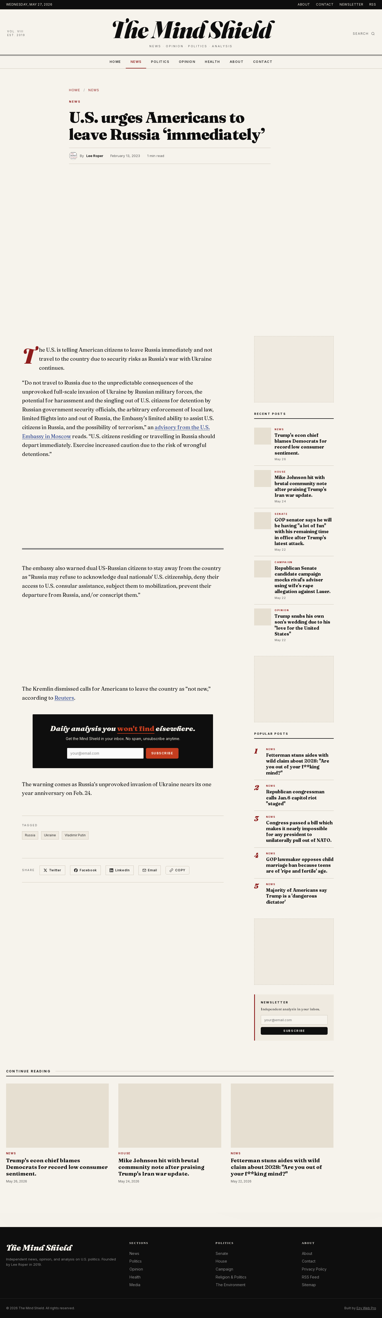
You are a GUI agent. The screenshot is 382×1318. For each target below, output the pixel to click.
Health (212, 62)
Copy (178, 870)
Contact (324, 4)
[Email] (105, 753)
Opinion (187, 62)
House (221, 1261)
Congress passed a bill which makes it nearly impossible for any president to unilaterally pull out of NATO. (299, 831)
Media (134, 1284)
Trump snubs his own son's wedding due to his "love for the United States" (302, 625)
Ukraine (50, 835)
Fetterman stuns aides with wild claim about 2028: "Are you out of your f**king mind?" (297, 764)
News (136, 62)
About (304, 4)
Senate (222, 1253)
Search (364, 34)
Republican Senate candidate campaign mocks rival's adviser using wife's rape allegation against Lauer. (303, 579)
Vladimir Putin (75, 835)
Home (115, 62)
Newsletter (351, 4)
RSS (372, 4)
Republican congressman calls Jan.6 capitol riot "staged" (295, 797)
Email (149, 870)
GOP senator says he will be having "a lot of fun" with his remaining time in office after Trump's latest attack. (303, 531)
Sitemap (309, 1284)
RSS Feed (310, 1277)
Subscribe (162, 753)
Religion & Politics (231, 1277)
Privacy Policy (314, 1269)
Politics (160, 62)
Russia (30, 835)
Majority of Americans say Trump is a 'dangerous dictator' (296, 895)
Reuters (64, 698)
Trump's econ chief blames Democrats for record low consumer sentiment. (301, 444)
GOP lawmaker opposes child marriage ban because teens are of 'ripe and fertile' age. (299, 865)
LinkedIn (120, 870)
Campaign (224, 1269)
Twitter (52, 870)
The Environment (230, 1284)
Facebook (85, 870)
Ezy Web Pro (366, 1308)
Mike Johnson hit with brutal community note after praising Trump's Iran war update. (301, 486)
